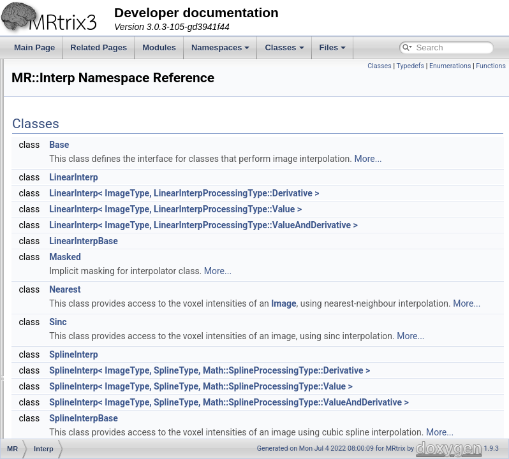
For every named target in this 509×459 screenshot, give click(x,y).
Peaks (62, 297)
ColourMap (71, 114)
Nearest (224, 335)
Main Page (34, 47)
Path (60, 283)
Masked (224, 303)
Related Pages (98, 47)
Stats (61, 367)
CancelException (81, 437)
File (58, 156)
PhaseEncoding (79, 311)
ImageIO (67, 241)
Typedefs (410, 66)
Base (218, 162)
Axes (61, 86)
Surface (65, 395)
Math (61, 269)
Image (443, 349)
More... (277, 191)
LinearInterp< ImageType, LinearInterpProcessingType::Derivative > (343, 225)
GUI (59, 212)
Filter (61, 170)
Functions (491, 66)
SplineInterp (233, 428)
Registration (72, 339)
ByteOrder (69, 100)
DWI (59, 142)
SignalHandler (76, 353)
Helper (63, 226)
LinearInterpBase (243, 287)
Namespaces (220, 47)
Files (333, 47)
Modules (159, 47)
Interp (62, 255)
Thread (64, 409)
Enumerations (450, 66)
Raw (60, 325)
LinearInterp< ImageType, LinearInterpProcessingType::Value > (335, 241)
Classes (284, 47)
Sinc (217, 382)
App (59, 72)
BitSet (62, 423)
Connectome (74, 128)
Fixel (60, 184)
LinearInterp (233, 209)
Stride (62, 381)
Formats (66, 198)
